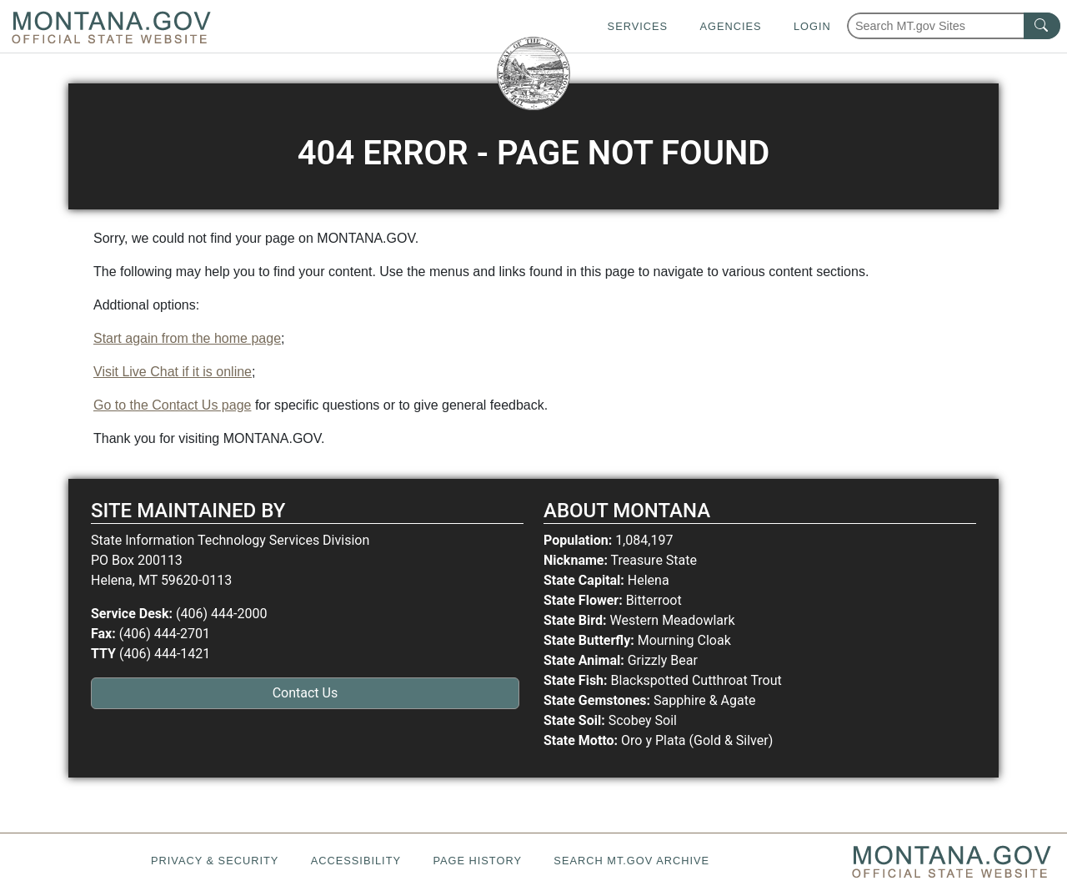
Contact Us (305, 693)
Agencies (730, 26)
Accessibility (356, 860)
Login (812, 26)
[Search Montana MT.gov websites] (953, 26)
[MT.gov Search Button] (1042, 26)
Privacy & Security (214, 860)
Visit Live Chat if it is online (172, 372)
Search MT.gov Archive (631, 860)
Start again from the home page (187, 338)
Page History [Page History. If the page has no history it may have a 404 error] (477, 860)
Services (638, 26)
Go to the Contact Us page (172, 405)
